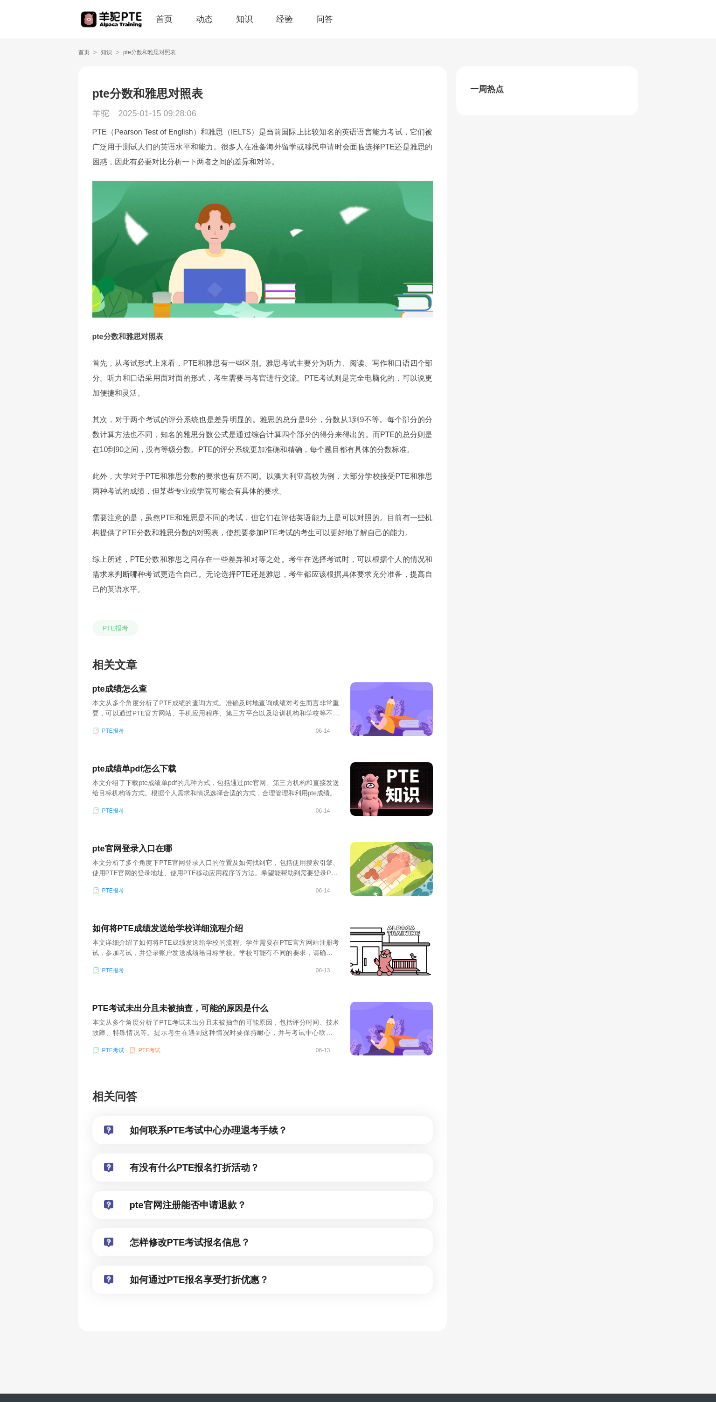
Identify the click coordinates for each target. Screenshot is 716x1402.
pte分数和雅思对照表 (149, 52)
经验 (284, 19)
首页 (164, 19)
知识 (244, 19)
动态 (204, 19)
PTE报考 (115, 628)
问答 (324, 19)
